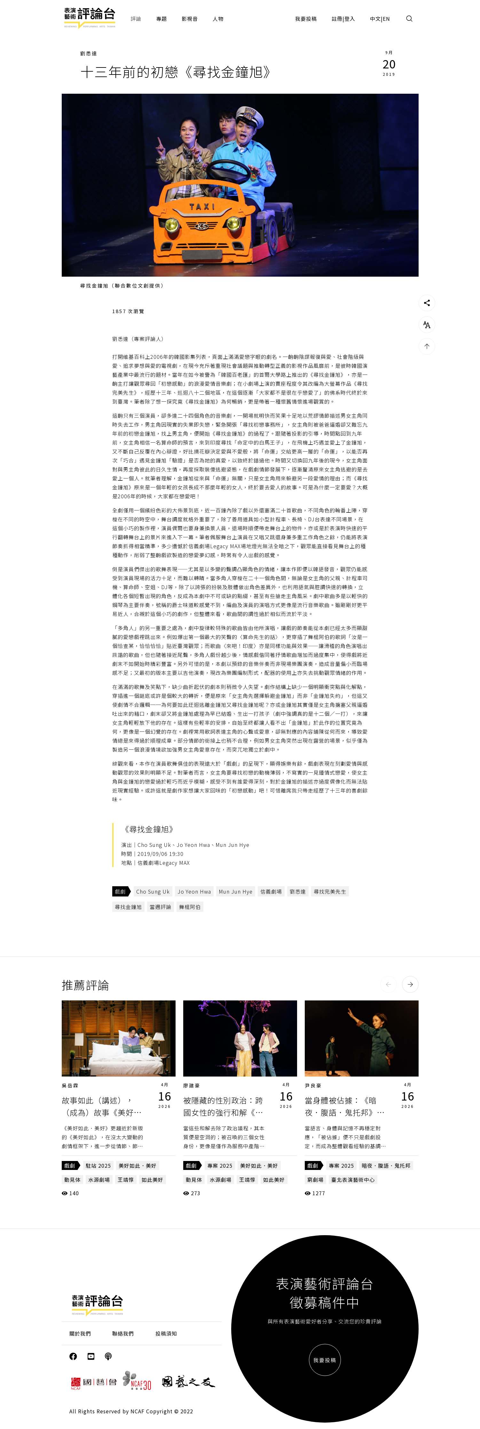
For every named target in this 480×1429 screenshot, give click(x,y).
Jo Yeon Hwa (194, 891)
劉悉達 (89, 53)
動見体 (72, 1179)
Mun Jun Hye (236, 891)
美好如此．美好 (138, 1165)
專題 (161, 18)
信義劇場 (271, 891)
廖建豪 (192, 1085)
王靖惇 (126, 1179)
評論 (135, 18)
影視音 (190, 18)
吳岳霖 (70, 1085)
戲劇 (120, 891)
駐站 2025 (98, 1165)
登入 (349, 18)
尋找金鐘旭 (128, 907)
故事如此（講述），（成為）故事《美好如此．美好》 (102, 1112)
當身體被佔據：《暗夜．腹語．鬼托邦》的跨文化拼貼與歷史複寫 (345, 1112)
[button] (388, 984)
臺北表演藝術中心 (353, 1179)
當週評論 (160, 907)
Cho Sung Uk (153, 891)
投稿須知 (166, 1333)
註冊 (337, 18)
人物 (218, 18)
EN (386, 18)
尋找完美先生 (330, 891)
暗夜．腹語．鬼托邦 (386, 1165)
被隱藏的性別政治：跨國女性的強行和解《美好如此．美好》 (223, 1112)
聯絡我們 (123, 1333)
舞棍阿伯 (190, 907)
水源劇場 (99, 1179)
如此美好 (152, 1179)
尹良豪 (313, 1085)
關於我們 (80, 1333)
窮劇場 (315, 1179)
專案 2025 (219, 1165)
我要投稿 (306, 18)
